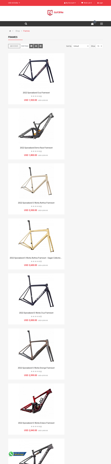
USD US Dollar (14, 3)
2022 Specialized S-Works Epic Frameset (31, 313)
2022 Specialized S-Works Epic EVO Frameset (80, 258)
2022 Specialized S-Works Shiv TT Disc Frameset (80, 368)
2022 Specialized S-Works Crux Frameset (31, 203)
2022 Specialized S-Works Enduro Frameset (31, 258)
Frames (26, 31)
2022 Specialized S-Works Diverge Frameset (80, 203)
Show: (93, 46)
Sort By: (69, 46)
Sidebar (14, 46)
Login (100, 3)
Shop (18, 31)
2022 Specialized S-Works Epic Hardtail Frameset (31, 368)
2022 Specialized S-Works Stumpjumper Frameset (31, 423)
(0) (35, 96)
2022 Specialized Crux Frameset (30, 93)
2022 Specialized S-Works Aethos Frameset (31, 148)
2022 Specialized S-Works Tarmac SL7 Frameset (80, 423)
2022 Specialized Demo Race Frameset (80, 93)
